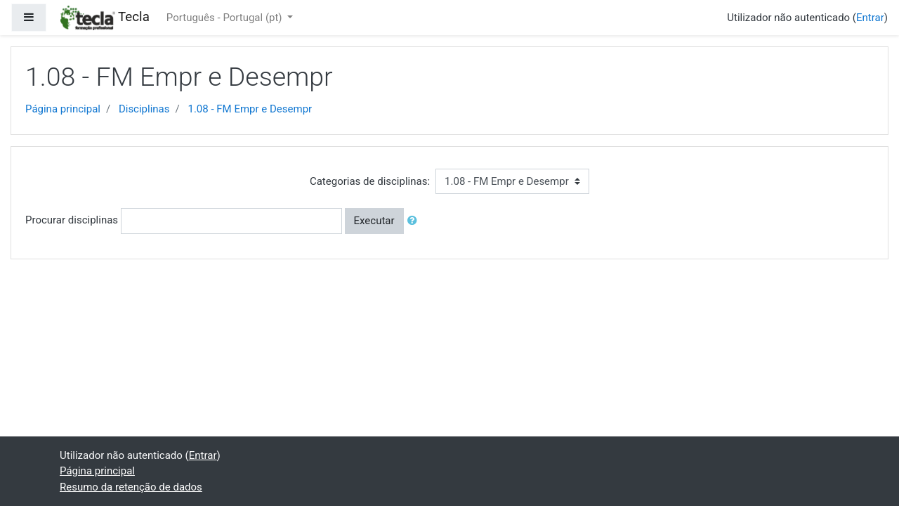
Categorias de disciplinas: (370, 181)
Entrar (870, 17)
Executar (374, 220)
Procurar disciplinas (71, 220)
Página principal (62, 109)
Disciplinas (144, 109)
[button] (415, 221)
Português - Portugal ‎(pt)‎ (225, 17)
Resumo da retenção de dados (131, 487)
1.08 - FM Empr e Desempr (250, 109)
